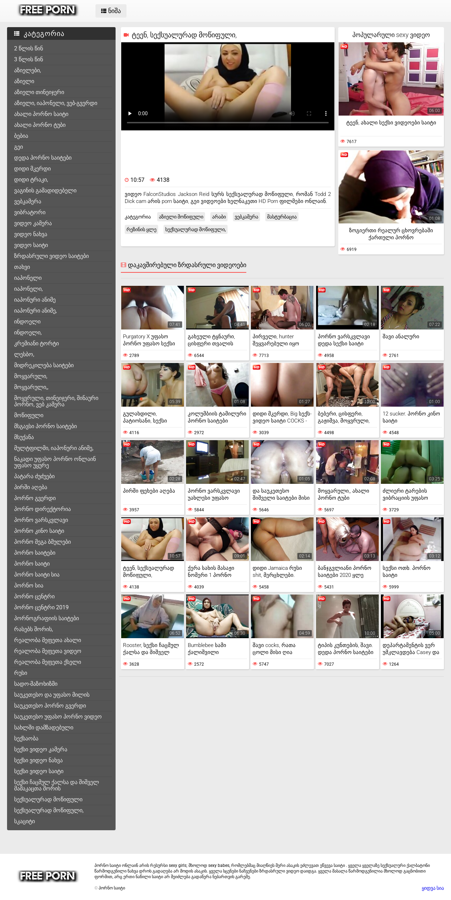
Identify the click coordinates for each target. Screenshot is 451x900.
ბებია (21, 135)
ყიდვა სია (433, 888)
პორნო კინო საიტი (39, 531)
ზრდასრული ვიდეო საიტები (51, 256)
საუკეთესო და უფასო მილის (51, 694)
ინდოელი (27, 321)
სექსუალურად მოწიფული (48, 799)
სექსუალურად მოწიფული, (49, 810)
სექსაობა (26, 738)
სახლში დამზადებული (43, 727)
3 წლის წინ (28, 59)
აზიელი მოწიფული (181, 217)
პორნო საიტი (32, 563)
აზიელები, (27, 70)
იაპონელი (28, 278)
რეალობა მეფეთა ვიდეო (47, 651)
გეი (18, 146)
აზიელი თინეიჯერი (39, 92)
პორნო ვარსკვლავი (41, 520)
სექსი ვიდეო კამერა (40, 749)
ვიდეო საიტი (31, 245)
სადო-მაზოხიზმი (35, 683)
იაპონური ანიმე (35, 299)
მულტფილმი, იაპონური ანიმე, (53, 448)
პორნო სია (28, 585)
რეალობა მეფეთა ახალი (47, 640)
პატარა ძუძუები (34, 476)
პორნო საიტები (34, 552)
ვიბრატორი (29, 212)
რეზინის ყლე (141, 229)
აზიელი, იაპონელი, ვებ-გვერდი (55, 103)
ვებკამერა (27, 201)
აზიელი (24, 81)
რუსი (20, 673)
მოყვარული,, (31, 387)
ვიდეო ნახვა (30, 234)
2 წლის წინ (28, 48)
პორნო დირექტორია (42, 509)
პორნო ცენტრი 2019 (41, 607)
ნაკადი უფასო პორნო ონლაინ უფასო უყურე (55, 462)
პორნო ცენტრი (34, 596)
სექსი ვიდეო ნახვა (38, 760)
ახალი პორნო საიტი (41, 114)
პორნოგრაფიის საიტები (46, 618)
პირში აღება (30, 487)
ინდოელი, (28, 332)
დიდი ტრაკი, (31, 179)
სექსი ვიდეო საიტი (38, 771)
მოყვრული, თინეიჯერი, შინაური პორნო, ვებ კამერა (56, 401)
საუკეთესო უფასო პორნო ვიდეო (58, 716)
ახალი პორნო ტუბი (40, 125)
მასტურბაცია (282, 217)
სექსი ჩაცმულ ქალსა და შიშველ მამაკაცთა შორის (56, 785)
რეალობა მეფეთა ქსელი (47, 662)
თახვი (22, 267)
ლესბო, (24, 354)
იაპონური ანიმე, (35, 310)
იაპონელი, (28, 288)
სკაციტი (24, 821)
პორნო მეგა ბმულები (42, 541)
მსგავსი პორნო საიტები (45, 426)
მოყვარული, (30, 376)
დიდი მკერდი (32, 168)
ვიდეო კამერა (33, 223)
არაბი (219, 217)
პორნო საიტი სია (37, 574)
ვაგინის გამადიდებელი (45, 190)
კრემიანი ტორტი (36, 343)
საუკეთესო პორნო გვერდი (50, 705)
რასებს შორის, (33, 629)
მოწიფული (28, 415)
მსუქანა (24, 437)
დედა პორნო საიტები (43, 157)
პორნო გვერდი (35, 498)
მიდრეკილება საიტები (44, 365)
